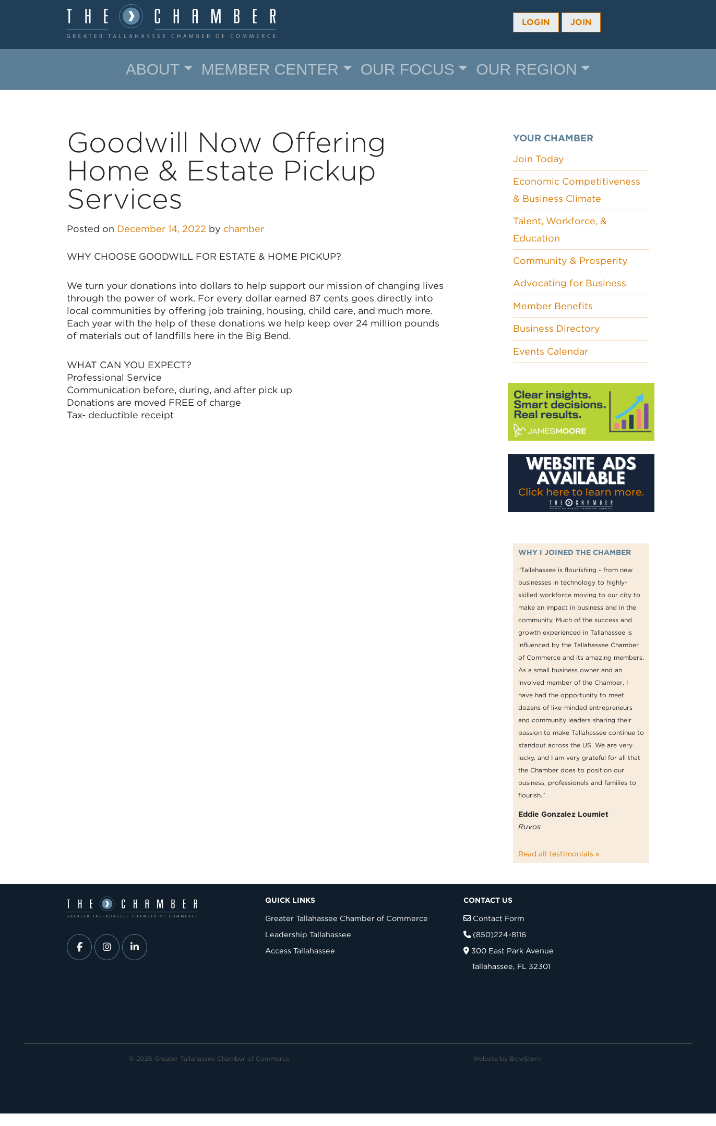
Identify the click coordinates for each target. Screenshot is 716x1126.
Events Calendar (550, 351)
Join (581, 22)
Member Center (270, 69)
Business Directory (556, 328)
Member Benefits (553, 305)
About (153, 69)
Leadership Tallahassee (308, 934)
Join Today (538, 158)
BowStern (525, 1058)
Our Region (526, 69)
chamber (243, 228)
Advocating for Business (569, 282)
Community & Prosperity (570, 260)
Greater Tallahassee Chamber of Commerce (346, 918)
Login (536, 22)
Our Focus (408, 69)
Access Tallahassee (300, 950)
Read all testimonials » (559, 854)
